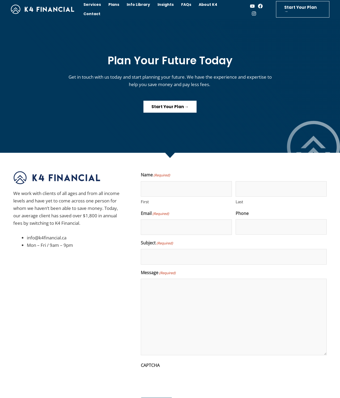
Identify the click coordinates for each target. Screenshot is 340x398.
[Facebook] (260, 6)
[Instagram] (254, 13)
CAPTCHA (150, 365)
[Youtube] (252, 6)
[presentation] (181, 381)
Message (158, 273)
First (145, 201)
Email (155, 213)
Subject (157, 243)
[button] (302, 9)
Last (239, 201)
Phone (242, 213)
